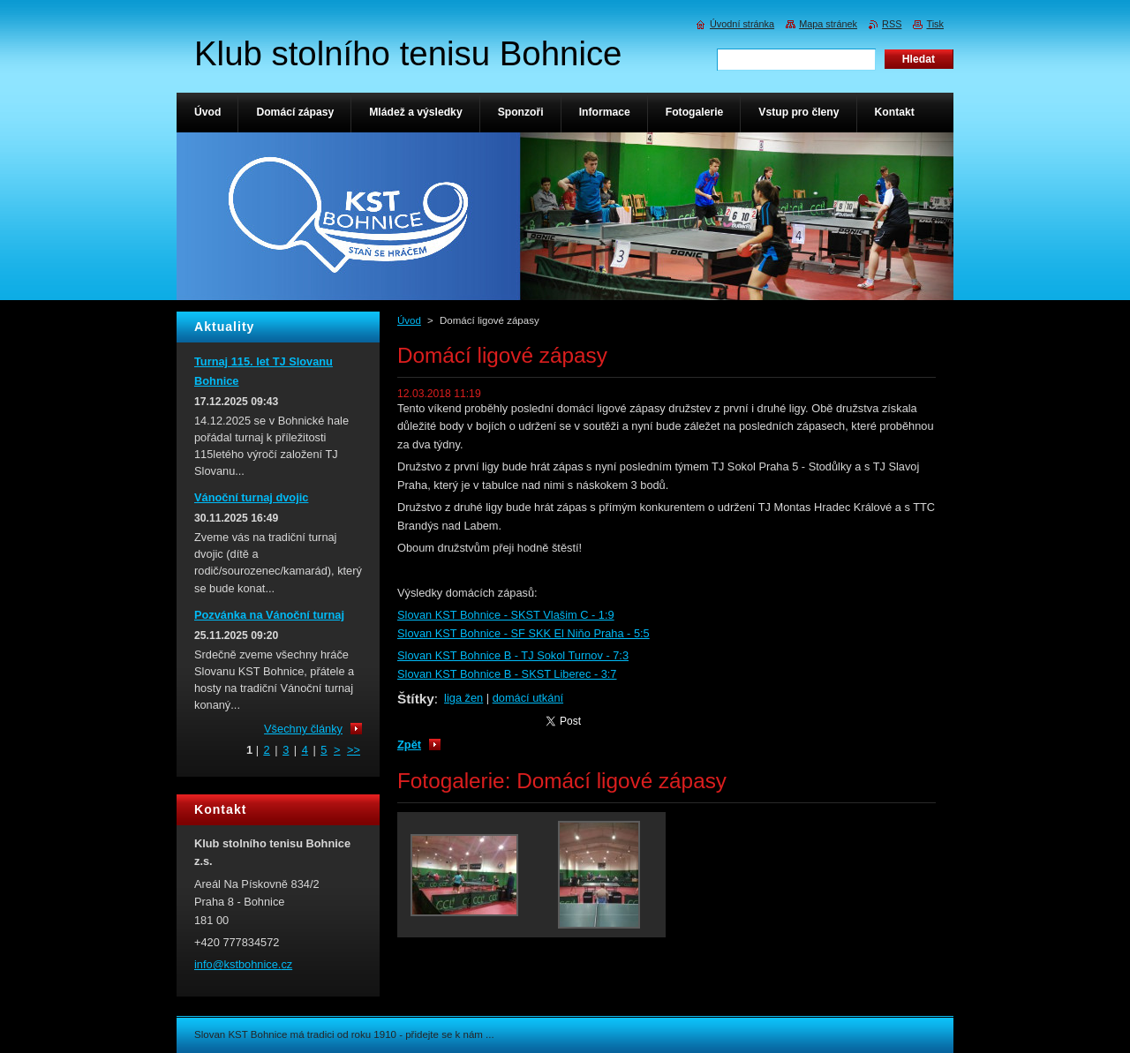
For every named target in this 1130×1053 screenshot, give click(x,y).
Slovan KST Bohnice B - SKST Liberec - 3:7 (506, 674)
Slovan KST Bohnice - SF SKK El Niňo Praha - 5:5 (523, 633)
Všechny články (303, 728)
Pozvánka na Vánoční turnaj (269, 614)
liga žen (463, 697)
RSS (891, 24)
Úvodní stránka (742, 24)
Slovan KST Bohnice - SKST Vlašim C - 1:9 (505, 614)
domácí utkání (528, 697)
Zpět (409, 744)
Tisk (935, 24)
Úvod (409, 320)
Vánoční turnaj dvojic (251, 497)
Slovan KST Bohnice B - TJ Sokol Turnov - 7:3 (513, 655)
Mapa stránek (828, 24)
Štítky (415, 698)
